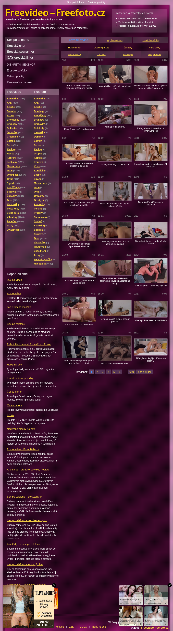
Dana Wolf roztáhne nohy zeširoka (150, 203)
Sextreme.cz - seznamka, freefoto (26, 584)
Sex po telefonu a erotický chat (25, 564)
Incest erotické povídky (20, 378)
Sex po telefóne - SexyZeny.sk (24, 496)
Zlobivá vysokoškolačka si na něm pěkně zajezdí (115, 242)
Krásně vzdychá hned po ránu (79, 129)
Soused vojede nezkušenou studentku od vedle (79, 164)
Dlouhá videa (14, 279)
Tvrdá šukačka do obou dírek (79, 324)
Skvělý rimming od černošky (115, 164)
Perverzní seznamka (19, 82)
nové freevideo (78, 40)
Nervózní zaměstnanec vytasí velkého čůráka (115, 204)
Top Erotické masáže (19, 307)
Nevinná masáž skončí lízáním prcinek (115, 320)
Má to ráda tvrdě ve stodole (114, 363)
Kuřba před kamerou (115, 126)
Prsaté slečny (74, 54)
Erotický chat (16, 45)
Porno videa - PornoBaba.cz (23, 449)
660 (131, 371)
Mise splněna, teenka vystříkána (151, 320)
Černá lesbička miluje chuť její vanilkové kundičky (79, 203)
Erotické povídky (96, 2)
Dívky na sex (154, 54)
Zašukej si (128, 54)
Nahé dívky (154, 47)
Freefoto (40, 91)
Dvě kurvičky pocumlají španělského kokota (79, 245)
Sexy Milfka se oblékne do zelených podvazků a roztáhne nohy (115, 281)
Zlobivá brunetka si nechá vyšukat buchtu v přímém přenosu (150, 86)
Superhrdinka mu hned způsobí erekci (150, 242)
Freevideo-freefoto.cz (154, 627)
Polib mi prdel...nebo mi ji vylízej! (150, 285)
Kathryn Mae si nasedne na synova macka (150, 129)
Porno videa (14, 293)
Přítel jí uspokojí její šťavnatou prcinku (151, 359)
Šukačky (128, 47)
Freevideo (14, 91)
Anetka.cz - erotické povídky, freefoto (28, 469)
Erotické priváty (101, 47)
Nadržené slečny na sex (21, 428)
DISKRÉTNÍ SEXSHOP (21, 64)
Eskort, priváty (15, 76)
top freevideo (114, 40)
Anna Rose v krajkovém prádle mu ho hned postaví (79, 361)
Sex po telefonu (75, 2)
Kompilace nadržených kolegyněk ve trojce (150, 165)
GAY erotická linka (20, 57)
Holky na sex (14, 364)
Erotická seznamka (20, 51)
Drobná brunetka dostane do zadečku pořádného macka (79, 86)
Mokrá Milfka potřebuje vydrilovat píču (114, 87)
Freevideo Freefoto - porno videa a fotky (55, 12)
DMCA (83, 626)
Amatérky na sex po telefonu (23, 544)
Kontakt (60, 626)
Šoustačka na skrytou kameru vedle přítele (79, 281)
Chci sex (101, 54)
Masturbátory (14, 405)
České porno (14, 391)
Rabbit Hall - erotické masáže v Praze (29, 344)
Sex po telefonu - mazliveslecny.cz (27, 520)
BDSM (10, 415)
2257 (72, 626)
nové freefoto (151, 40)
